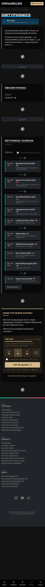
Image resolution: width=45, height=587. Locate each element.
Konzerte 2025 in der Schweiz (12, 519)
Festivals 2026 (7, 478)
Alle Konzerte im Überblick (11, 524)
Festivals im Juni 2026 (10, 483)
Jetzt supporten (37, 3)
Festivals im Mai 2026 (9, 481)
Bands (14, 10)
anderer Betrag (36, 413)
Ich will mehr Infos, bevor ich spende (22, 436)
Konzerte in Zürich (8, 506)
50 (27, 413)
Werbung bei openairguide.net (12, 542)
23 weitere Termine (13, 347)
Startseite (6, 10)
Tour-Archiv (19, 37)
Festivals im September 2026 (12, 488)
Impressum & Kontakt (9, 547)
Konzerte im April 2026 (10, 514)
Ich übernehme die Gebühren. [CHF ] (22, 420)
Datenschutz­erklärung (10, 544)
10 (8, 413)
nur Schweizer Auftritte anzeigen (29, 213)
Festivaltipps (6, 470)
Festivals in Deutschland (10, 475)
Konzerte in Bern (7, 509)
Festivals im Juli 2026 (9, 486)
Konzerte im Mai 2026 (9, 516)
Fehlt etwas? (8, 204)
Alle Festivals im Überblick (11, 491)
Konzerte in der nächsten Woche (13, 511)
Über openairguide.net (9, 537)
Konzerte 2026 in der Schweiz (12, 521)
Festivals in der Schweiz (10, 473)
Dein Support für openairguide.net (14, 539)
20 (18, 413)
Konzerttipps (6, 504)
